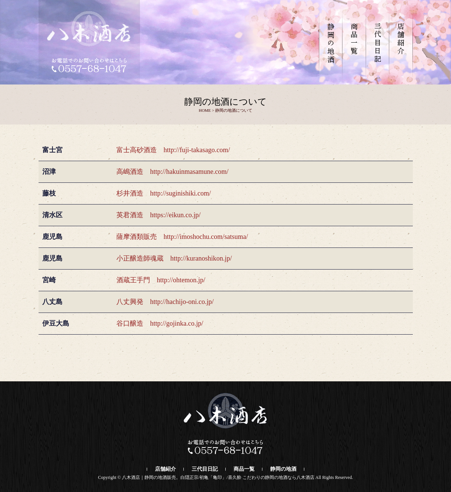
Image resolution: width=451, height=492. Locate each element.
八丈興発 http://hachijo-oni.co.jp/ (165, 301)
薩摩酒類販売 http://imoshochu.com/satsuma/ (182, 236)
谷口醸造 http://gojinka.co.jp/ (159, 323)
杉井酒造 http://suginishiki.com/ (163, 193)
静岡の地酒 (283, 469)
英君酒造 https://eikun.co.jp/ (158, 215)
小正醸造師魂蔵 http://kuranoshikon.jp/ (174, 258)
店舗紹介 (165, 469)
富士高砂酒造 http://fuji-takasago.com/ (173, 150)
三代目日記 (205, 469)
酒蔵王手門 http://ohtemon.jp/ (160, 280)
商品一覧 (244, 469)
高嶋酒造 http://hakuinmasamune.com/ (172, 171)
